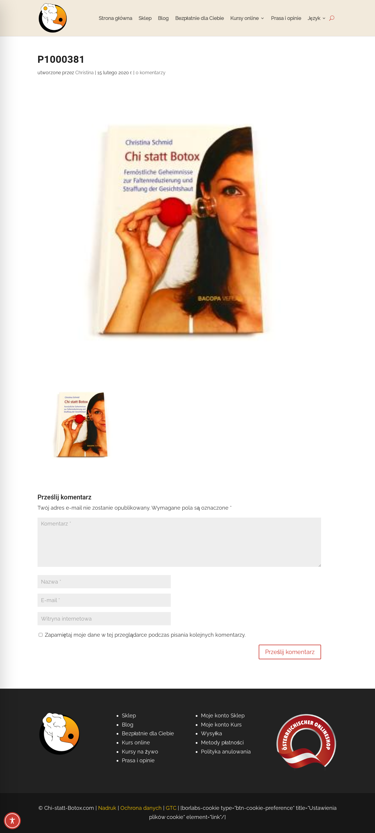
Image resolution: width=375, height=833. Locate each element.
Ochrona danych (141, 808)
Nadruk (107, 808)
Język (314, 18)
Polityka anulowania (226, 751)
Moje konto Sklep (223, 715)
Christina (84, 72)
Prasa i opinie (286, 18)
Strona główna (115, 18)
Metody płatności (222, 742)
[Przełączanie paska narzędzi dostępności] (12, 821)
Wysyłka (211, 733)
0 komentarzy (151, 72)
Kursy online (244, 18)
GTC (171, 808)
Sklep (145, 18)
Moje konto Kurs (221, 725)
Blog (163, 18)
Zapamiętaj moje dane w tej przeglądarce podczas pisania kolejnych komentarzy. (145, 635)
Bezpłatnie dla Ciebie (199, 18)
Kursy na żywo (140, 751)
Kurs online (136, 742)
